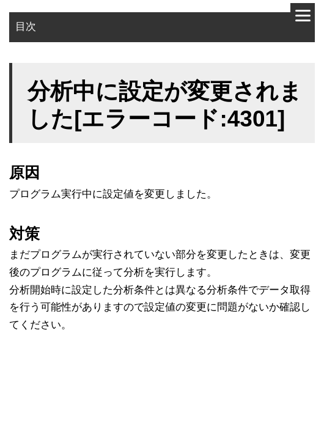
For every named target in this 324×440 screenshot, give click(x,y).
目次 (25, 26)
